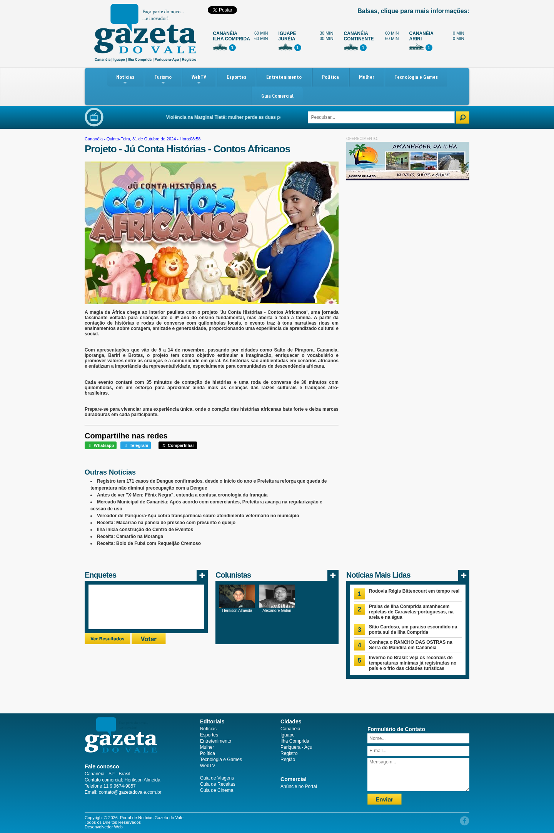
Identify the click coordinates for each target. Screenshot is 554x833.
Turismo (163, 79)
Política (330, 76)
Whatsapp (100, 445)
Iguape (287, 735)
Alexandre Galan (276, 610)
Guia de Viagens (217, 778)
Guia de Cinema (217, 790)
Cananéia (94, 139)
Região (287, 759)
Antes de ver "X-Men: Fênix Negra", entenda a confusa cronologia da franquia (182, 495)
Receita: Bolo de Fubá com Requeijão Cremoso (149, 543)
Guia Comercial (277, 95)
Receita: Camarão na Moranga (130, 536)
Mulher (366, 76)
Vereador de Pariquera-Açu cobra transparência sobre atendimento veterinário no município (198, 515)
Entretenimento (284, 76)
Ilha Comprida (294, 741)
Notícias (125, 79)
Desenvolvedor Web (104, 827)
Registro (289, 753)
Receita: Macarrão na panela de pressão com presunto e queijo (166, 522)
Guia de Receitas (217, 784)
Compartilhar (177, 445)
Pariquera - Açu (296, 747)
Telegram (135, 445)
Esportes (236, 76)
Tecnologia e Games (416, 76)
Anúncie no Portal (298, 786)
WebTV (199, 79)
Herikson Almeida (237, 610)
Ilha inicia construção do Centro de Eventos (145, 529)
